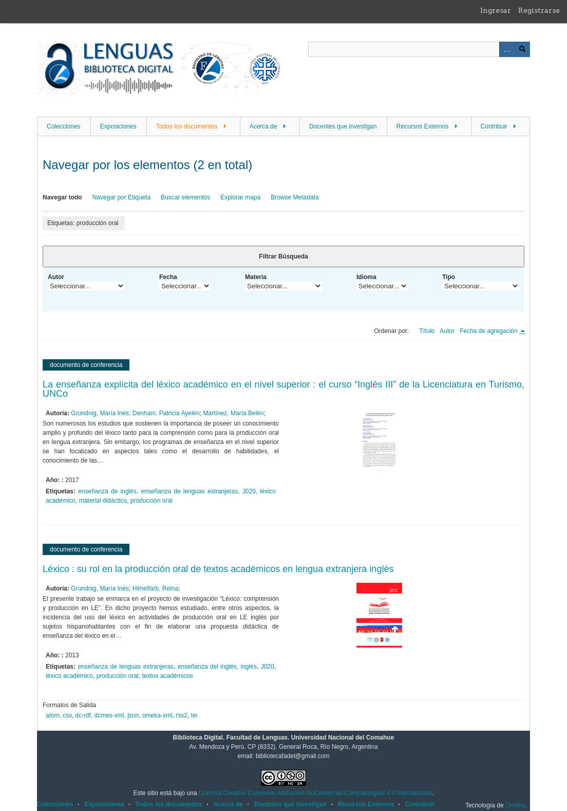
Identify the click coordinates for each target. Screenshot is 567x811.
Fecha (168, 277)
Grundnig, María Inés (100, 413)
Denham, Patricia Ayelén (166, 413)
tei (194, 715)
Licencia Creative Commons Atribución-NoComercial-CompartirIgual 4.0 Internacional (315, 793)
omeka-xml (157, 715)
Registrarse (539, 10)
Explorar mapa (240, 197)
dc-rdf (83, 715)
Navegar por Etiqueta (121, 197)
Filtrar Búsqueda (283, 256)
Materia (256, 277)
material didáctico (103, 500)
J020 (249, 491)
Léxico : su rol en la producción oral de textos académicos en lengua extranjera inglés (218, 569)
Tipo (448, 277)
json (133, 715)
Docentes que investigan (342, 126)
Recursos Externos (422, 126)
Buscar (522, 49)
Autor (56, 277)
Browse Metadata (294, 197)
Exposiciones (118, 126)
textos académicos (167, 675)
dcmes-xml (109, 715)
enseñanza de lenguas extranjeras (189, 491)
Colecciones (63, 126)
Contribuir (494, 126)
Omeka (515, 805)
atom (53, 715)
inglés (249, 666)
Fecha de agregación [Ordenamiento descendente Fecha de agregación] (489, 331)
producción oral (151, 500)
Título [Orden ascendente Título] (426, 331)
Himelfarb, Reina (155, 588)
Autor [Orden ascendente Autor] (447, 331)
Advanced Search (507, 49)
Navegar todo (62, 197)
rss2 (181, 715)
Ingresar (495, 10)
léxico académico (69, 675)
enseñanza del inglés (207, 666)
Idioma (366, 277)
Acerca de (263, 126)
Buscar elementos (185, 197)
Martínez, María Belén (233, 413)
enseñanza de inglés (107, 491)
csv (67, 715)
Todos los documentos (186, 126)
